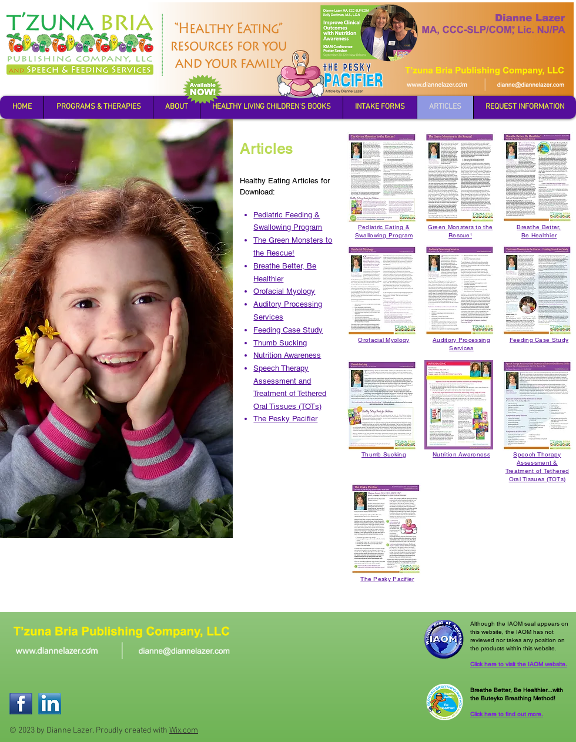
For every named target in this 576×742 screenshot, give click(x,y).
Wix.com (183, 731)
